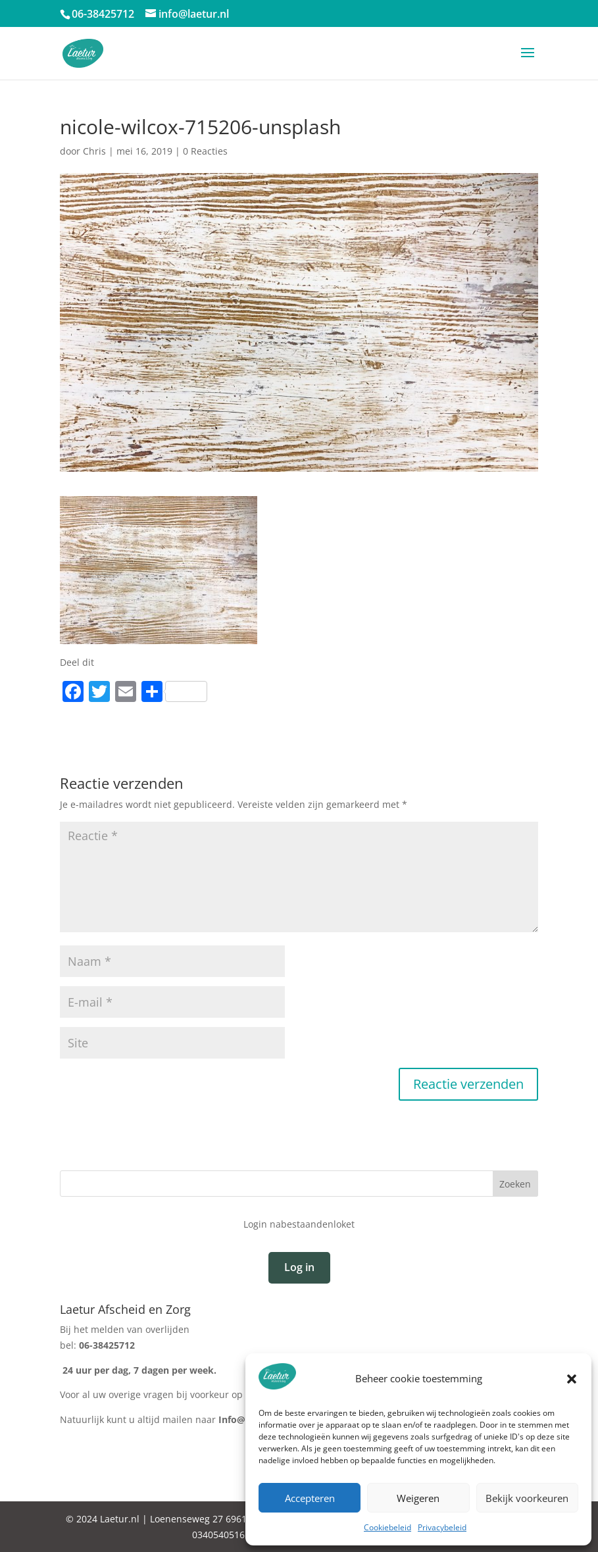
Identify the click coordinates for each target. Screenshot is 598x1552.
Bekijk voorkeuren (527, 1498)
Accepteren (310, 1498)
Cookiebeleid (387, 1527)
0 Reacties (205, 151)
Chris (94, 151)
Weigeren (418, 1498)
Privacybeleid (442, 1527)
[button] (571, 1379)
